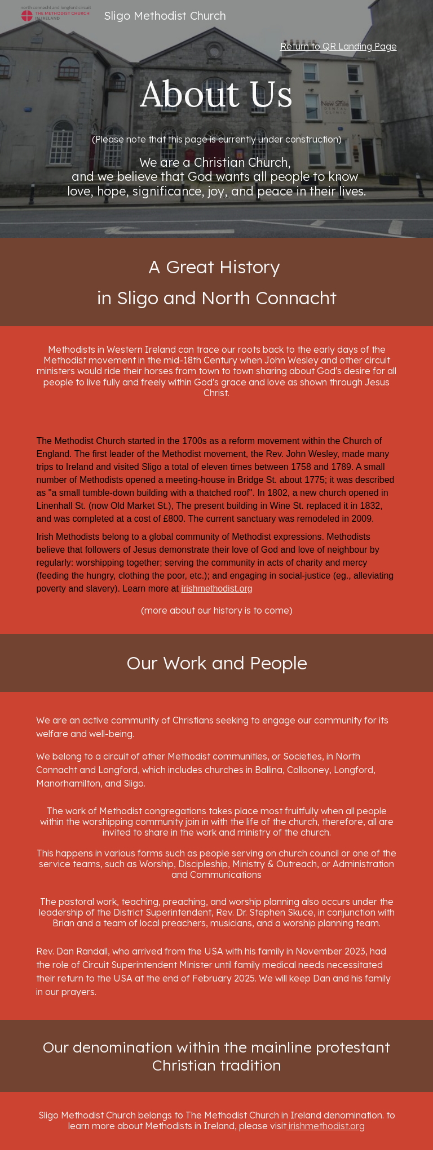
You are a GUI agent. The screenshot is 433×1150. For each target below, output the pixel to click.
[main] (216, 46)
